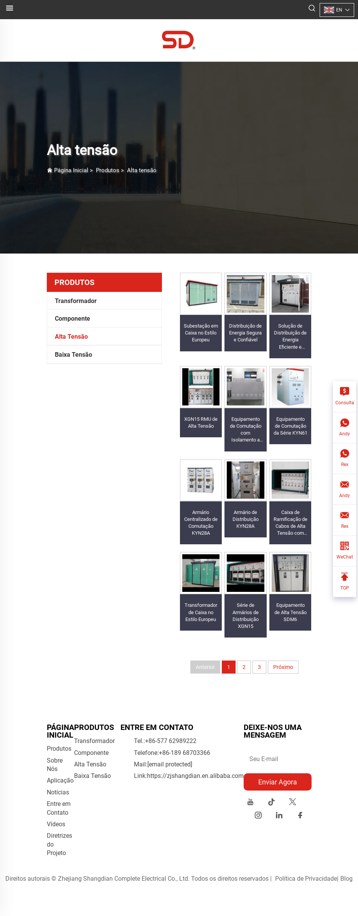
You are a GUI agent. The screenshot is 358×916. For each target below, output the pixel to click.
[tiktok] (271, 803)
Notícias (58, 792)
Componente (72, 318)
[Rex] (344, 458)
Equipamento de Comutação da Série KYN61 (290, 426)
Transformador (76, 301)
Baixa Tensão (73, 354)
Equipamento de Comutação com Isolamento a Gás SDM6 (245, 433)
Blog (346, 878)
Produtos (107, 170)
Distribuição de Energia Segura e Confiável (245, 333)
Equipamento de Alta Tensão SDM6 (290, 612)
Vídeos (56, 824)
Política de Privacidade (306, 878)
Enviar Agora (277, 782)
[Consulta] (344, 396)
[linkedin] (279, 816)
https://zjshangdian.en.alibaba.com (195, 775)
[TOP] (344, 582)
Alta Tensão (71, 336)
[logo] (179, 39)
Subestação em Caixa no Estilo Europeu (201, 333)
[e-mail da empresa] (169, 764)
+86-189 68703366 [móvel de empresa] (184, 752)
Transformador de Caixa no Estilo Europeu (201, 612)
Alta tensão (142, 170)
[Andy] (344, 427)
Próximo (283, 667)
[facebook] (300, 816)
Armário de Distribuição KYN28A (246, 519)
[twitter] (292, 803)
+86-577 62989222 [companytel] (170, 741)
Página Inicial (71, 170)
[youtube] (250, 803)
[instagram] (258, 816)
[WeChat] (344, 551)
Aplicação (60, 780)
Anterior (205, 667)
